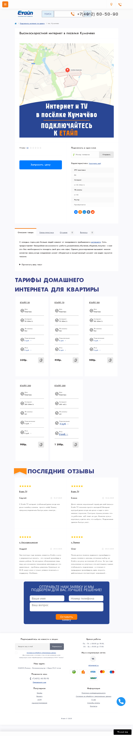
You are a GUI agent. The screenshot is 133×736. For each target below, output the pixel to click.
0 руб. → (28, 340)
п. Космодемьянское (28, 543)
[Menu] (5, 4)
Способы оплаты (93, 703)
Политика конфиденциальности (93, 693)
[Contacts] (120, 4)
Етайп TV (23, 492)
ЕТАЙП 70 (59, 303)
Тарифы (39, 693)
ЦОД (39, 699)
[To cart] (41, 360)
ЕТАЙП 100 (94, 303)
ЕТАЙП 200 (25, 386)
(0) (27, 148)
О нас (93, 699)
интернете (96, 242)
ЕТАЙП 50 (25, 303)
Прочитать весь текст (32, 265)
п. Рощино (75, 543)
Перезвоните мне (39, 682)
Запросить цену (41, 165)
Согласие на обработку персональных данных (41, 652)
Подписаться (57, 646)
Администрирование (39, 703)
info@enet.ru (94, 665)
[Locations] (111, 4)
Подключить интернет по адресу (32, 23)
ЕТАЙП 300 (60, 386)
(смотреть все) (95, 163)
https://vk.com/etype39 (93, 659)
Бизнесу (40, 696)
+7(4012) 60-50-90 (97, 14)
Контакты (93, 706)
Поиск (47, 13)
